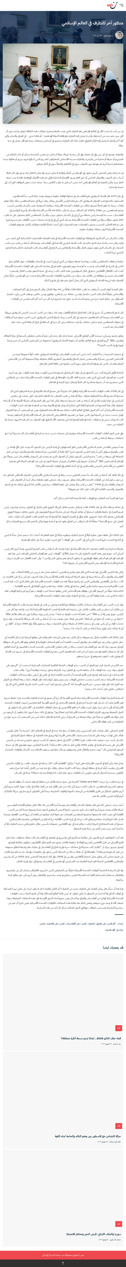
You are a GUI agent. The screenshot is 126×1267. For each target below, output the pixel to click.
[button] (120, 5)
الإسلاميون (110, 930)
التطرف (91, 923)
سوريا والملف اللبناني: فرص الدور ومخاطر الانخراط (93, 1234)
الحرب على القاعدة (55, 923)
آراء (118, 1028)
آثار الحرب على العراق (105, 923)
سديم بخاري (108, 35)
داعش (42, 923)
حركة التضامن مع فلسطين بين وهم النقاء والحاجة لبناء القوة (88, 1136)
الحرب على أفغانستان (76, 923)
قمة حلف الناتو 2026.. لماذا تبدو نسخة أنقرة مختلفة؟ (91, 1038)
